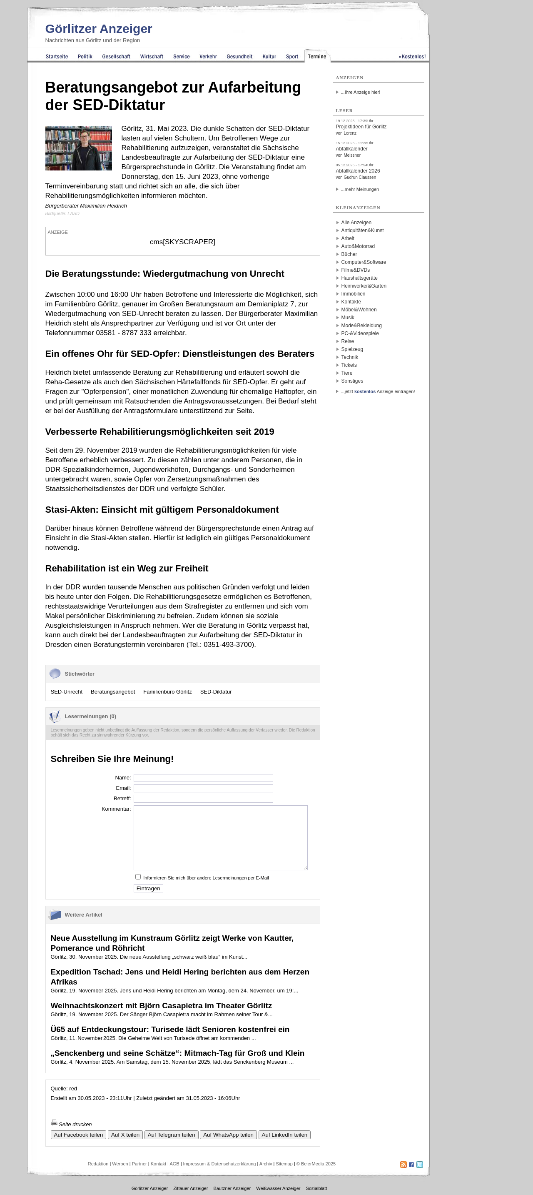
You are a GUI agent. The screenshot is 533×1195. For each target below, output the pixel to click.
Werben (120, 1163)
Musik (347, 318)
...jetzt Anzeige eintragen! (378, 391)
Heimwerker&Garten (364, 286)
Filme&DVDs (355, 270)
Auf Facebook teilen (78, 1135)
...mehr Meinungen (360, 189)
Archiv (265, 1163)
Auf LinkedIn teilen (285, 1135)
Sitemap (284, 1163)
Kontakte (351, 302)
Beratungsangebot (113, 692)
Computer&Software (363, 262)
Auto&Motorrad (358, 246)
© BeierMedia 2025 (316, 1163)
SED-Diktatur (216, 692)
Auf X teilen (125, 1135)
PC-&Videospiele (360, 333)
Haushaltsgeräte (359, 278)
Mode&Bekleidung (361, 325)
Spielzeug (352, 349)
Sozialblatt (316, 1188)
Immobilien (353, 294)
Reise (347, 341)
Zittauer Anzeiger (190, 1188)
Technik (350, 357)
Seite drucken (71, 1124)
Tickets (349, 365)
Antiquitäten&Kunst (362, 230)
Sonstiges (352, 381)
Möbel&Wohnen (359, 310)
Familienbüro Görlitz (167, 692)
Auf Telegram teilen (171, 1135)
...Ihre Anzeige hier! (361, 92)
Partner (139, 1163)
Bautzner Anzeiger (232, 1188)
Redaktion (98, 1163)
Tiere (347, 373)
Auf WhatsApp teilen (228, 1135)
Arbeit (347, 238)
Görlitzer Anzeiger (98, 29)
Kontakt (158, 1163)
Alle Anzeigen (356, 222)
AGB (174, 1163)
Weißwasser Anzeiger (278, 1188)
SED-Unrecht (67, 692)
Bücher (349, 254)
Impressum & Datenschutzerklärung (219, 1163)
